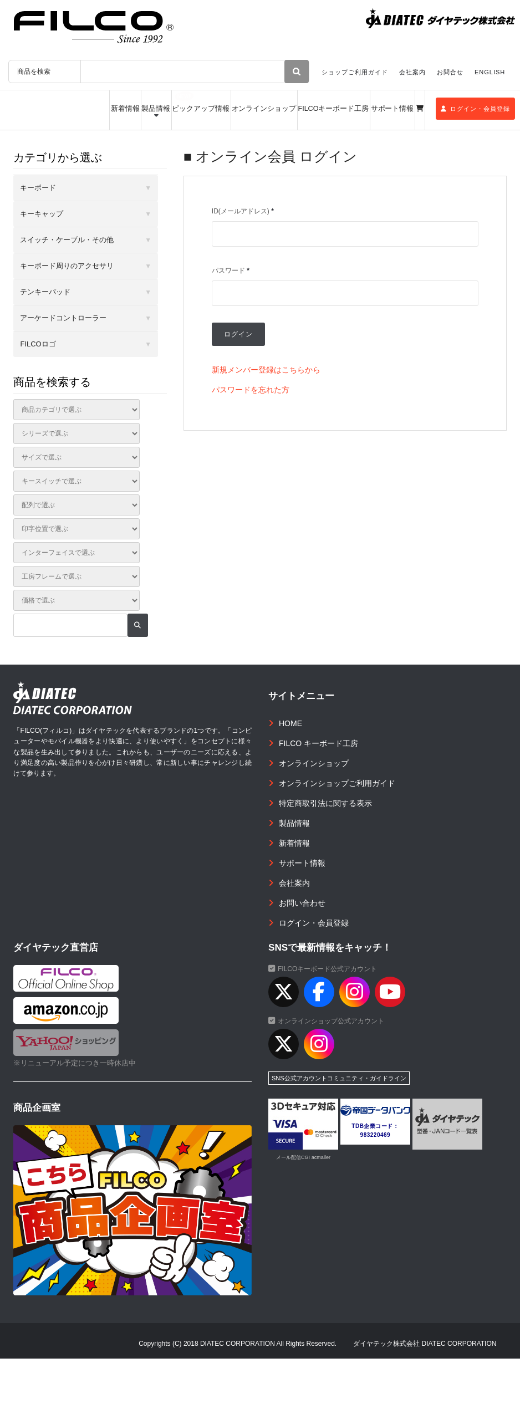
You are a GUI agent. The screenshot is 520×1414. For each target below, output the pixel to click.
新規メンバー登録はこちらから (266, 369)
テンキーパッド (45, 292)
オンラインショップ (264, 109)
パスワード (230, 270)
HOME (290, 723)
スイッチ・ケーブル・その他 (67, 240)
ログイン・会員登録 (475, 108)
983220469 (375, 1135)
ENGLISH (490, 72)
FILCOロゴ (37, 344)
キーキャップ (41, 214)
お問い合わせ (302, 903)
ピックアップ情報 (201, 109)
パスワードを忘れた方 (250, 389)
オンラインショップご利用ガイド (337, 783)
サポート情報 (392, 109)
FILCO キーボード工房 (318, 743)
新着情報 (125, 109)
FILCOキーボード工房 (333, 109)
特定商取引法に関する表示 (325, 803)
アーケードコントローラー (63, 318)
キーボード (38, 187)
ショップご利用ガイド (355, 72)
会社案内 (412, 72)
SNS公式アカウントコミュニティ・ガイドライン (339, 1078)
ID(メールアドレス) (243, 211)
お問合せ (450, 72)
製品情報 (155, 109)
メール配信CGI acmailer (303, 1157)
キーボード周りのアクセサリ (67, 266)
